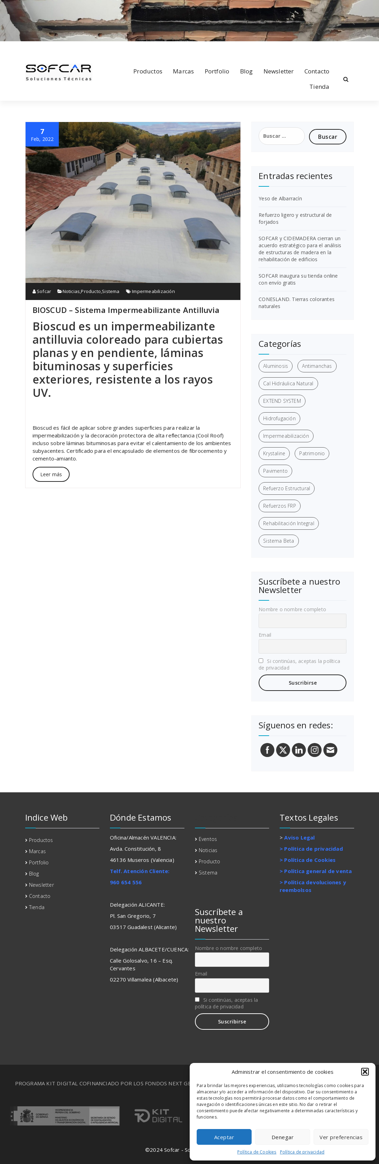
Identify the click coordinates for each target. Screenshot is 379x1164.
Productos (147, 71)
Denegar (283, 1137)
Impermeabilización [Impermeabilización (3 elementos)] (286, 436)
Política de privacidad (302, 1152)
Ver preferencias (341, 1137)
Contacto (317, 71)
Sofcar (42, 291)
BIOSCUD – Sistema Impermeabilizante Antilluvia (126, 310)
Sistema (110, 291)
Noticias (71, 291)
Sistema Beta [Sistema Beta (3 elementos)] (278, 540)
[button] (365, 1071)
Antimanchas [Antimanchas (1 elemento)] (317, 366)
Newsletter (279, 71)
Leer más (51, 474)
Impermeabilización (153, 291)
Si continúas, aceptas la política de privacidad (299, 664)
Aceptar (224, 1137)
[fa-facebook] (26, 48)
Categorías (216, 817)
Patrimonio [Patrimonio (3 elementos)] (312, 453)
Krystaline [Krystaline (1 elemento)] (274, 453)
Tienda (319, 87)
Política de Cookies (256, 1152)
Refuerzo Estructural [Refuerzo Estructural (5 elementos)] (286, 488)
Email (265, 634)
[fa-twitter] (47, 48)
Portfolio (217, 71)
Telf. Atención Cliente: (140, 870)
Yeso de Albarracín (280, 198)
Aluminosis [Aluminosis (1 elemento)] (275, 366)
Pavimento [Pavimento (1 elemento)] (275, 470)
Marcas (183, 71)
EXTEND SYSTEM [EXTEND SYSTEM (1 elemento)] (282, 401)
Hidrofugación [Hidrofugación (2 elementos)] (279, 418)
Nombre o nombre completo (292, 609)
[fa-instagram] (59, 48)
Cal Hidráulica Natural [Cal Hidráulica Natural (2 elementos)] (288, 383)
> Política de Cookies (308, 859)
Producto (91, 291)
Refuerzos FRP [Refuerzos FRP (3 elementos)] (279, 505)
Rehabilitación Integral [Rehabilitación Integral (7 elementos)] (288, 523)
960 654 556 (126, 882)
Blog (246, 71)
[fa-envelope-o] (70, 48)
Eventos (208, 839)
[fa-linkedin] (37, 48)
